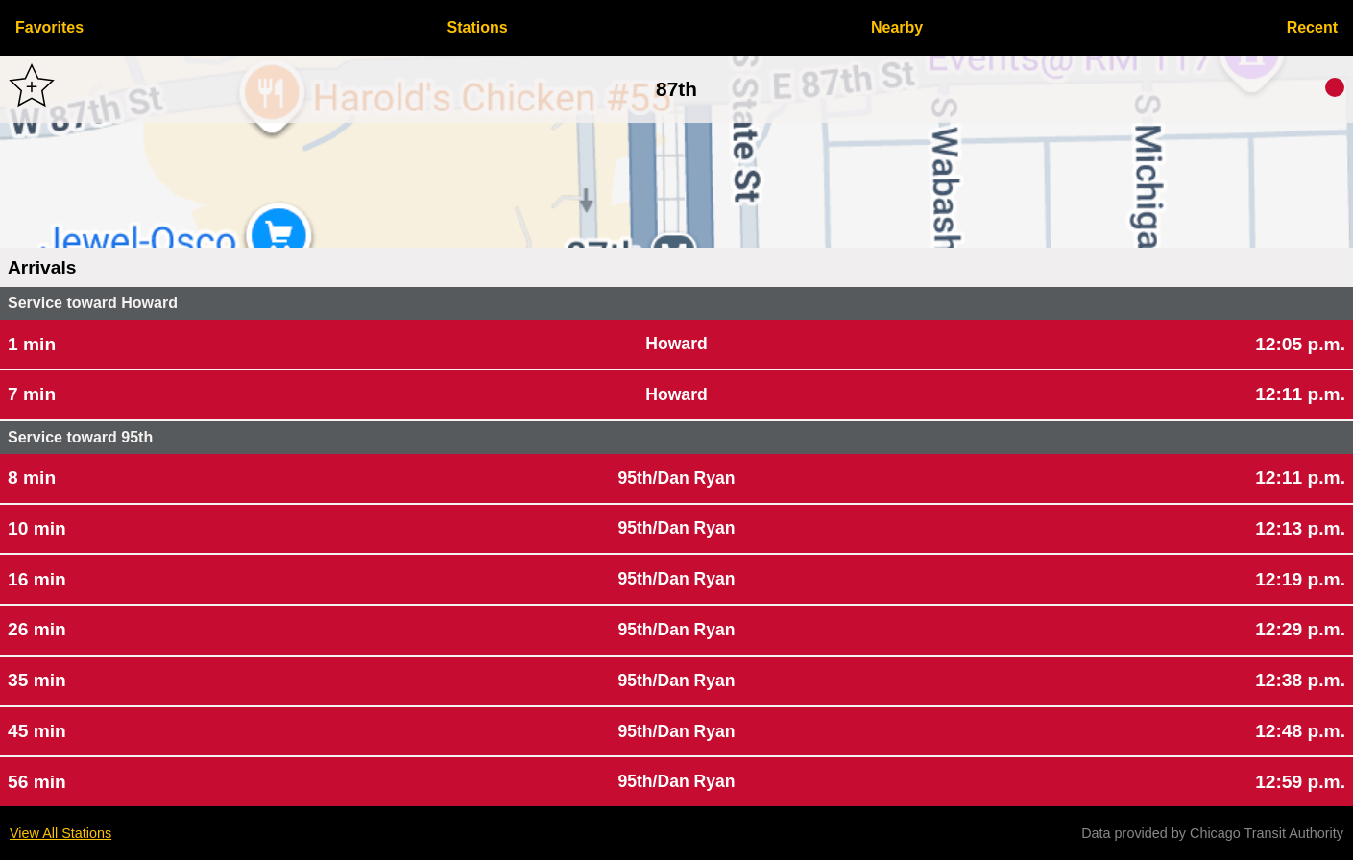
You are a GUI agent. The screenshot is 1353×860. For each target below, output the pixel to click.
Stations (477, 27)
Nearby (897, 27)
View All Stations (60, 833)
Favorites (49, 27)
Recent (1312, 27)
